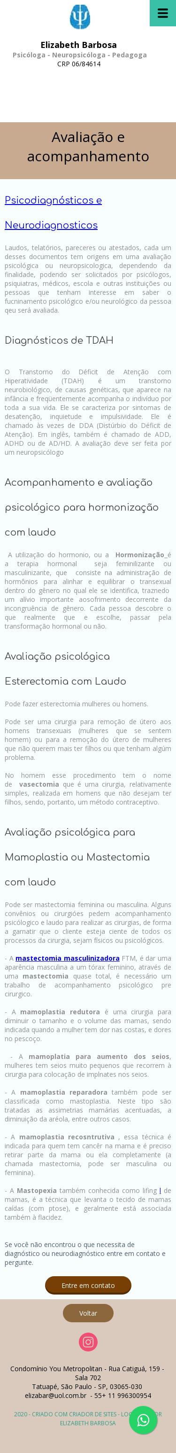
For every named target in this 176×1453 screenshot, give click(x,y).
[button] (88, 1285)
